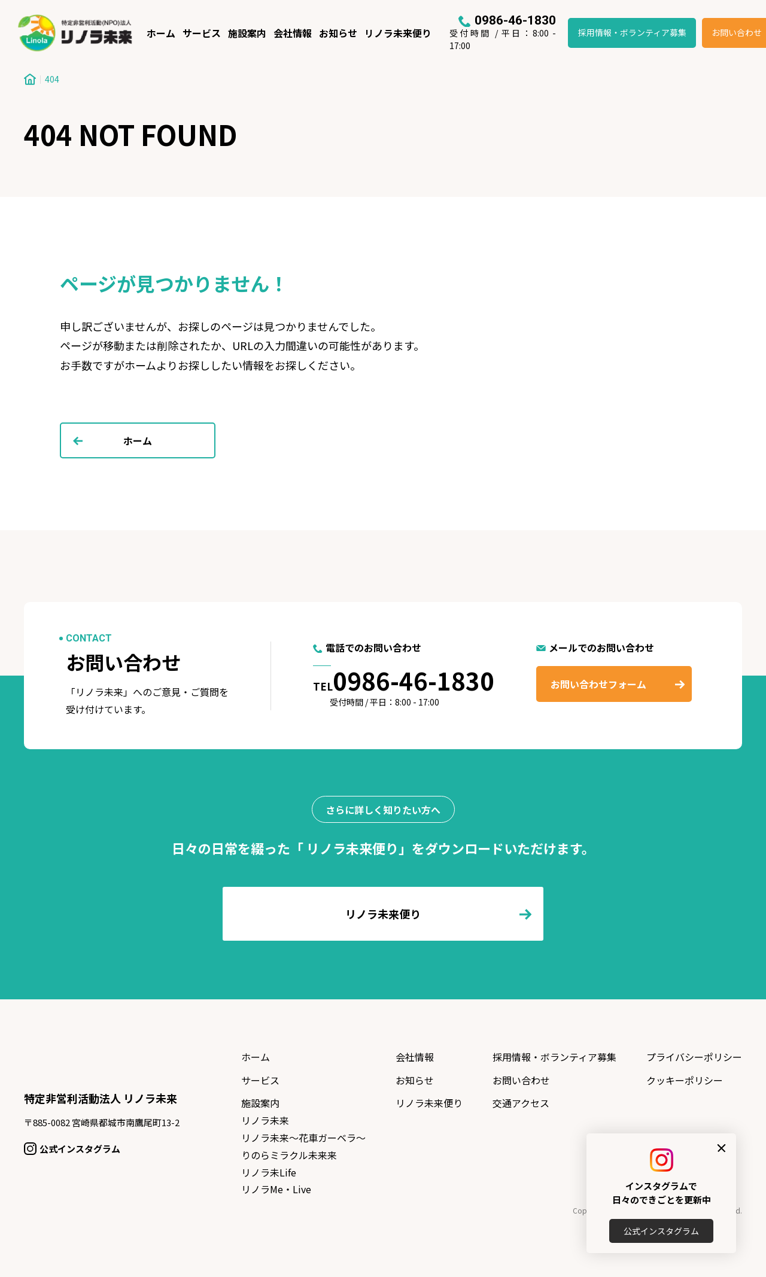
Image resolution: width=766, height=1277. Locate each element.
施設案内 (247, 33)
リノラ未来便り (397, 33)
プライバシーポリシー (694, 1057)
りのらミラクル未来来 (289, 1155)
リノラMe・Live (276, 1189)
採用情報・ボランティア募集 (632, 32)
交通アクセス (521, 1103)
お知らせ (338, 33)
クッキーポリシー (684, 1080)
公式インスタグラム (661, 1231)
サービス (202, 33)
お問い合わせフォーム (598, 684)
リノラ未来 (265, 1120)
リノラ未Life (268, 1172)
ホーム (161, 33)
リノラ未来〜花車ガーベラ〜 (303, 1137)
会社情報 (292, 33)
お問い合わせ (521, 1080)
